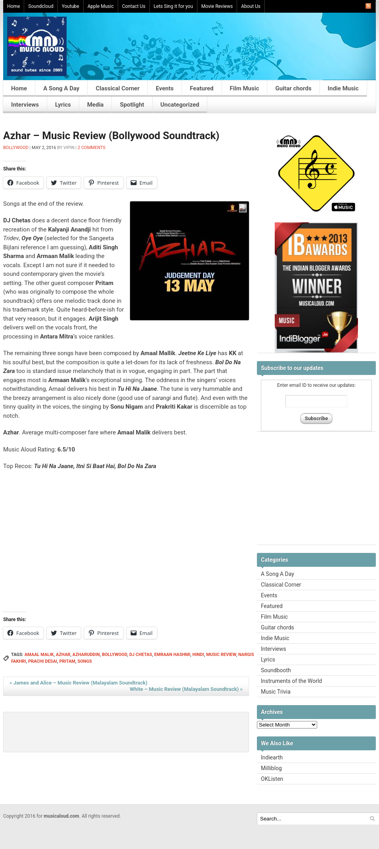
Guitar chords (293, 88)
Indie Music (343, 88)
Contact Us (133, 6)
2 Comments (91, 147)
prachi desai (42, 661)
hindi (198, 654)
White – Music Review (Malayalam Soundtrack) (186, 689)
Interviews (25, 104)
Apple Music (101, 6)
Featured (202, 88)
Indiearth (272, 757)
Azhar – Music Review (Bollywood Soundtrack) (111, 136)
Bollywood (16, 147)
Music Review (221, 654)
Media (95, 104)
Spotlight (132, 104)
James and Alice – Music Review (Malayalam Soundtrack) (78, 683)
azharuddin (86, 654)
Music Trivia (276, 691)
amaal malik (39, 654)
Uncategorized (180, 104)
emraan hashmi (172, 654)
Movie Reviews (217, 6)
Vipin (69, 147)
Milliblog (271, 768)
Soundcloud (40, 6)
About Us (250, 6)
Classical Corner (118, 88)
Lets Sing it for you (173, 6)
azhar (63, 654)
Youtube (70, 6)
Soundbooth (276, 670)
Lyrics (63, 104)
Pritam (67, 661)
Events (165, 88)
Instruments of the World (291, 681)
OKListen (272, 779)
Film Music (244, 88)
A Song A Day (61, 88)
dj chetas (140, 654)
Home (13, 6)
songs (84, 661)
